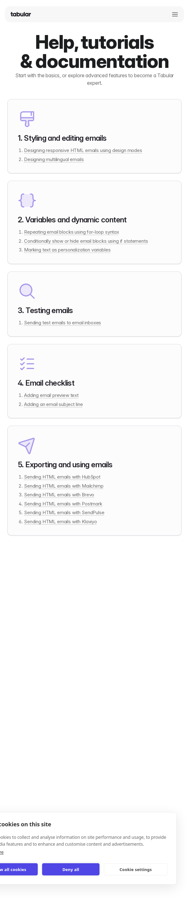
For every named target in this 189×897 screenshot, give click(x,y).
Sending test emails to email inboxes (62, 323)
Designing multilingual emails (54, 159)
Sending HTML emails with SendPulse (64, 512)
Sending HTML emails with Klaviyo (60, 522)
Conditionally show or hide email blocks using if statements (86, 241)
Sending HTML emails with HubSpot (62, 477)
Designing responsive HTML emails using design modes (83, 150)
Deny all (70, 869)
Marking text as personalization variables (67, 250)
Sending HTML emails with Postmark (63, 504)
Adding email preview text (51, 395)
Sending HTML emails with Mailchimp (64, 486)
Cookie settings (135, 869)
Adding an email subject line (53, 404)
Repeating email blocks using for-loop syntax (71, 232)
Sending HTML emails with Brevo (59, 495)
